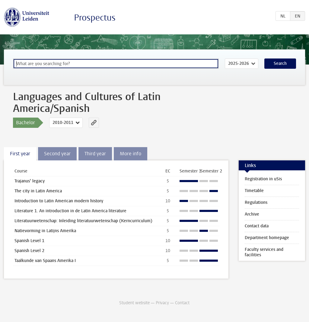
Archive (252, 214)
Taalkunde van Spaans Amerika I (45, 261)
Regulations (256, 202)
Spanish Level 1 (29, 241)
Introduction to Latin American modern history (58, 201)
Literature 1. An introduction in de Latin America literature (70, 211)
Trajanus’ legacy (29, 181)
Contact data (257, 226)
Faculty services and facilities (264, 252)
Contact (182, 303)
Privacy (162, 303)
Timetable (254, 191)
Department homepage (267, 238)
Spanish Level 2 (29, 251)
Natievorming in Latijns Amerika (45, 231)
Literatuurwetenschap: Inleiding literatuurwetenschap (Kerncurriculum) (83, 221)
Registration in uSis (263, 179)
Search (280, 63)
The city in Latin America (38, 191)
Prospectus (95, 17)
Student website (134, 303)
